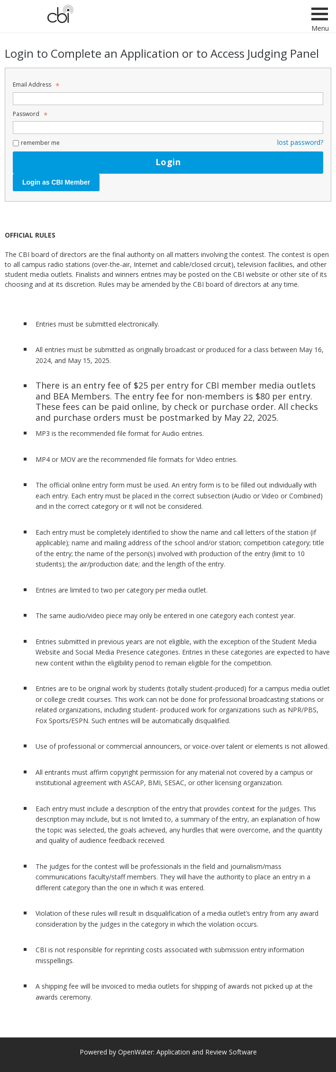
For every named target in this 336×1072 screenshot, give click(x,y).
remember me (40, 143)
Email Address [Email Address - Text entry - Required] (35, 84)
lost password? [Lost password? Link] (300, 142)
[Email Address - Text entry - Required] (168, 98)
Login (168, 162)
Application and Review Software (206, 1051)
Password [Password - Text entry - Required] (29, 114)
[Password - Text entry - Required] (168, 127)
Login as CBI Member (56, 182)
